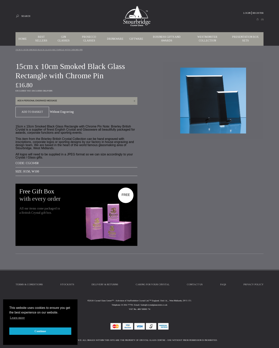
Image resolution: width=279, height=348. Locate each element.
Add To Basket (32, 111)
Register (258, 13)
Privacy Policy (253, 284)
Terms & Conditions (29, 284)
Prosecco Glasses (89, 38)
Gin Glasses (64, 38)
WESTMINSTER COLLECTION (207, 38)
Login (247, 13)
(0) (262, 19)
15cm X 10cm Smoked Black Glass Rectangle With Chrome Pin (49, 50)
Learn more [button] (17, 317)
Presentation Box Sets (245, 38)
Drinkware (115, 38)
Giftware (136, 38)
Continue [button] (40, 331)
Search (25, 16)
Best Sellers (41, 38)
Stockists (67, 284)
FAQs (223, 284)
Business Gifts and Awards (167, 38)
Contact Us (195, 284)
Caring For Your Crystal (153, 284)
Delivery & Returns (104, 284)
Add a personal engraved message (37, 101)
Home (22, 38)
